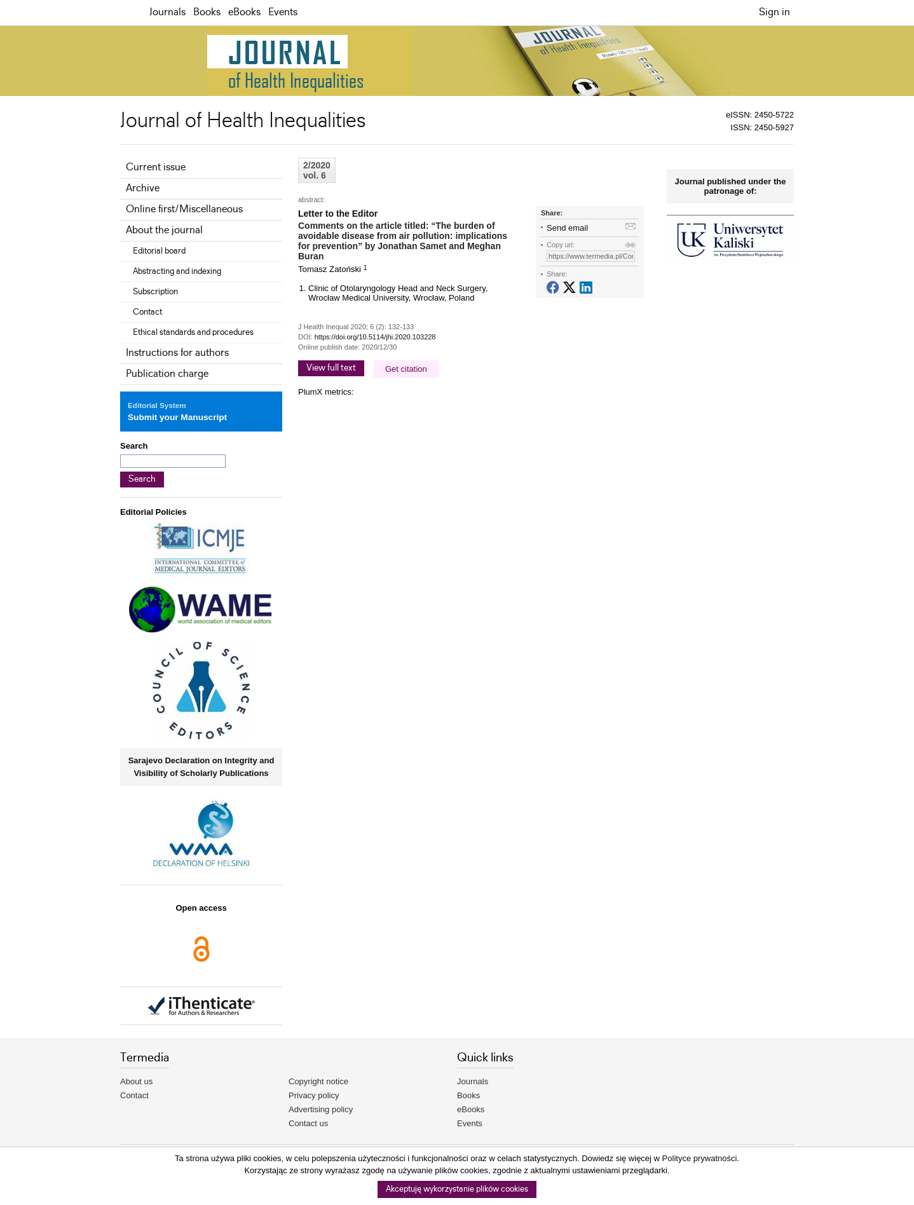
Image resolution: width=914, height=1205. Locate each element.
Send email (567, 228)
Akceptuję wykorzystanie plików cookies (457, 1189)
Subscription (155, 291)
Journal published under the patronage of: (730, 186)
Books (207, 12)
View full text (331, 368)
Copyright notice (318, 1081)
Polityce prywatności (699, 1158)
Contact (147, 312)
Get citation (406, 369)
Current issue (156, 167)
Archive (143, 188)
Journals (167, 12)
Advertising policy (321, 1109)
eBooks (244, 12)
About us (136, 1081)
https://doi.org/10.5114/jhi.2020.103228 (375, 337)
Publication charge (167, 374)
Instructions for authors (177, 353)
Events (282, 12)
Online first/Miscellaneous (184, 209)
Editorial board (159, 251)
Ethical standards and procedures (193, 332)
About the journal (164, 230)
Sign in (774, 12)
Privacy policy (314, 1095)
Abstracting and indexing (177, 271)
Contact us (308, 1123)
